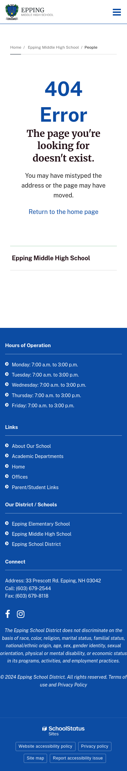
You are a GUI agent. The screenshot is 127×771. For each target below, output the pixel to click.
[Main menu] (117, 12)
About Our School (31, 446)
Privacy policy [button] (94, 746)
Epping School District (36, 544)
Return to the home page (63, 211)
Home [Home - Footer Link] (18, 466)
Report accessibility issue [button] (78, 758)
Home (15, 47)
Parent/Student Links (35, 487)
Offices (20, 477)
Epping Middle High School (53, 47)
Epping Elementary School (41, 524)
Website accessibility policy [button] (45, 746)
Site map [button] (35, 758)
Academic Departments (37, 456)
